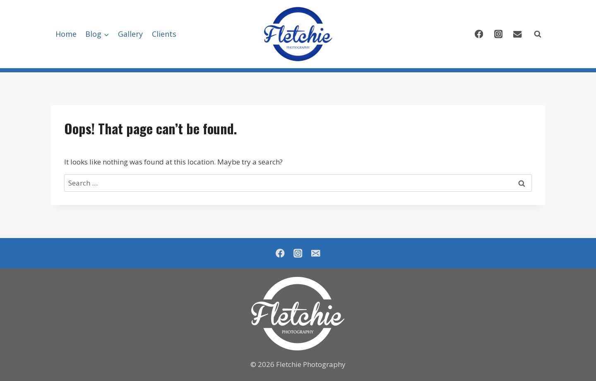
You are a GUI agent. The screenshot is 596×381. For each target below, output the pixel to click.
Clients (164, 34)
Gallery (130, 34)
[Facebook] (478, 34)
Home (66, 34)
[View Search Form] (537, 34)
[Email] (517, 34)
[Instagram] (498, 34)
